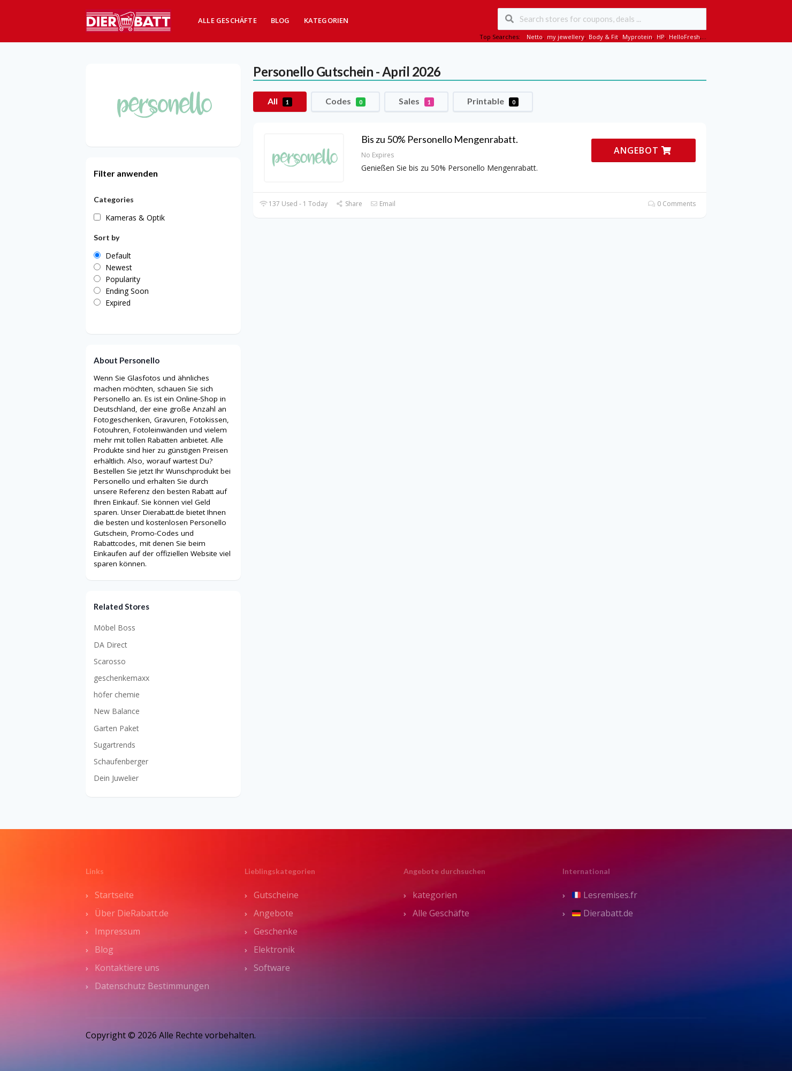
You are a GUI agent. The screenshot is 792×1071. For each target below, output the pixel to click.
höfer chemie (117, 694)
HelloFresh (684, 37)
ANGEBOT (643, 150)
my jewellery (565, 37)
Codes (345, 101)
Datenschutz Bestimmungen (152, 986)
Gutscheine (276, 895)
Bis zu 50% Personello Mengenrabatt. (439, 139)
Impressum (117, 931)
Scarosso (110, 661)
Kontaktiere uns (127, 968)
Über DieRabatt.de (132, 913)
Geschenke (276, 931)
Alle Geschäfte (227, 20)
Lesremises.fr (604, 895)
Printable (493, 101)
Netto (535, 37)
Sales (416, 101)
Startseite (114, 895)
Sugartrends (114, 745)
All (280, 101)
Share (349, 203)
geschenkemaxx (121, 678)
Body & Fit (603, 37)
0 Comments (672, 203)
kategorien (435, 895)
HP (661, 37)
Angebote (273, 913)
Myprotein (637, 37)
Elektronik (274, 949)
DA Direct (110, 645)
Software (272, 968)
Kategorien (326, 20)
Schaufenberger (121, 761)
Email (382, 203)
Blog (280, 20)
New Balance (117, 711)
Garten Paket (116, 728)
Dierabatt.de (602, 913)
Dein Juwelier (116, 778)
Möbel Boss (114, 627)
